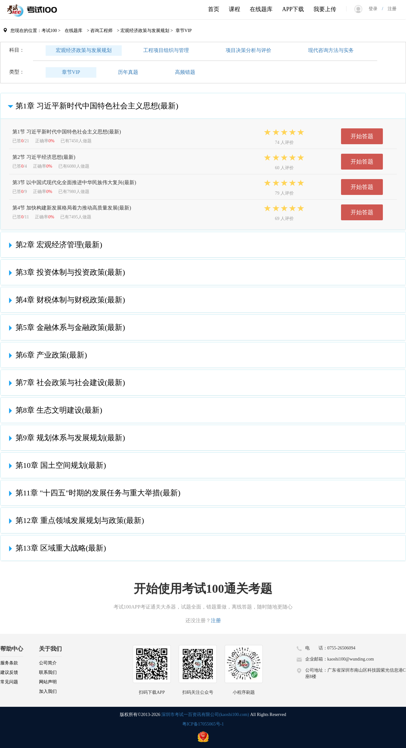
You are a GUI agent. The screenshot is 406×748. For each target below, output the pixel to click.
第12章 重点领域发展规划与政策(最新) (74, 520)
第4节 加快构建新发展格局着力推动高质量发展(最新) (71, 207)
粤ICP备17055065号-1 (203, 724)
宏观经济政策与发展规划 (84, 50)
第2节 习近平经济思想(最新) (43, 157)
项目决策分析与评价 (248, 50)
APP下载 (293, 9)
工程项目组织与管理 (166, 50)
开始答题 (362, 136)
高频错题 (185, 72)
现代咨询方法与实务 (331, 50)
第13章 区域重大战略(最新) (55, 548)
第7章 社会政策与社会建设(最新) (65, 382)
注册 (389, 8)
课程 (234, 9)
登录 (375, 8)
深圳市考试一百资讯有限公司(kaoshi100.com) (205, 714)
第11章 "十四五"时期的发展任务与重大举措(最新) (93, 493)
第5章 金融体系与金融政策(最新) (65, 327)
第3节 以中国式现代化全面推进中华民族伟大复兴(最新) (74, 182)
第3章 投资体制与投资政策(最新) (65, 272)
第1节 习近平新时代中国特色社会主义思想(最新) (66, 131)
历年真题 (128, 72)
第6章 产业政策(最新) (46, 355)
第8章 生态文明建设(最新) (53, 410)
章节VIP (71, 72)
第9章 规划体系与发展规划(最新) (65, 438)
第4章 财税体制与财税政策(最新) (65, 300)
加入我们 (48, 691)
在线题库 (261, 9)
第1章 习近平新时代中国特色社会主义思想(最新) (91, 106)
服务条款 (9, 663)
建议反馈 (9, 672)
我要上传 (324, 9)
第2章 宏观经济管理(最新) (53, 245)
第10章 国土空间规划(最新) (55, 465)
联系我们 (48, 672)
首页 (213, 9)
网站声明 (48, 682)
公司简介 (48, 663)
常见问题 (9, 682)
